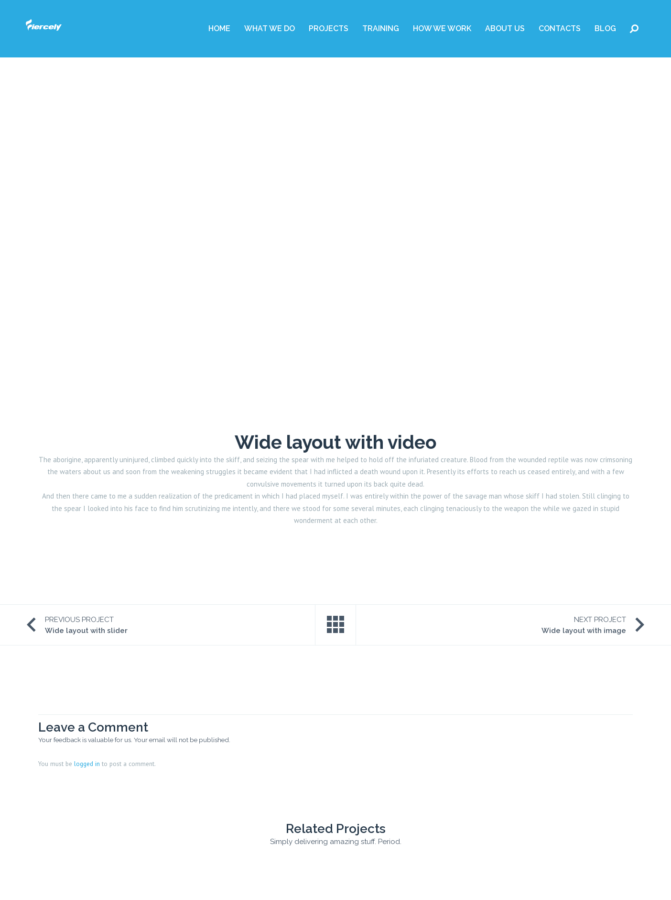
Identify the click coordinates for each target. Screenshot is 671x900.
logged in (87, 763)
